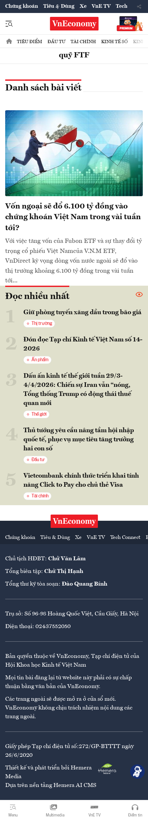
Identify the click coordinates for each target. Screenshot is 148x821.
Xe (83, 6)
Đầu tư (56, 42)
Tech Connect (125, 537)
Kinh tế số (114, 42)
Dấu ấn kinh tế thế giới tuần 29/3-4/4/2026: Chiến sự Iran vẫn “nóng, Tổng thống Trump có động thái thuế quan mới (77, 390)
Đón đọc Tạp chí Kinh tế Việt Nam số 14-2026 (82, 344)
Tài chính (83, 42)
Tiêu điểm (29, 42)
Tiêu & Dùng (58, 6)
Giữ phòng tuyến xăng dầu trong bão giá (82, 312)
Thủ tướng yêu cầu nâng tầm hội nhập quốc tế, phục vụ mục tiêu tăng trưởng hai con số (78, 439)
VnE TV (101, 6)
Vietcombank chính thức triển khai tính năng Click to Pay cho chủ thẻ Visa (81, 480)
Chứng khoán (21, 6)
